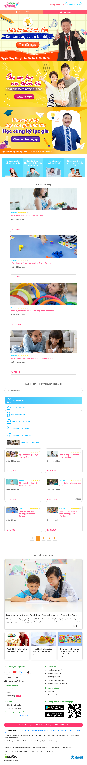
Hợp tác (9, 692)
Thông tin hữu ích (53, 695)
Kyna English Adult (54, 673)
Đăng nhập (55, 4)
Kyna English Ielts (53, 677)
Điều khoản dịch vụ (11, 760)
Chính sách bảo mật (14, 708)
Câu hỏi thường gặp (14, 705)
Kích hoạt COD (74, 4)
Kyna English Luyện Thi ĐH (56, 680)
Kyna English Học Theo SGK (57, 683)
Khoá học (50, 692)
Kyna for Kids (23, 715)
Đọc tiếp (77, 626)
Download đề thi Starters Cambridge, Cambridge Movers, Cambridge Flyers (41, 615)
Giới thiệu (10, 689)
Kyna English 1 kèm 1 (54, 670)
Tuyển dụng (11, 696)
